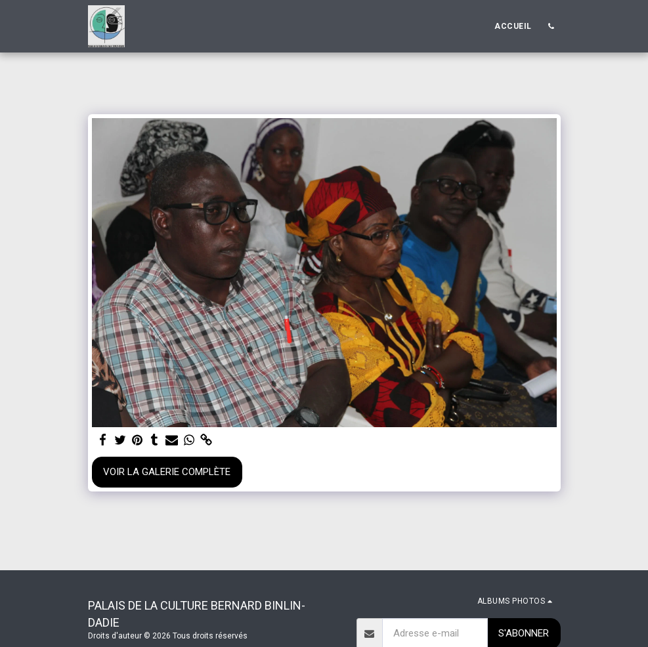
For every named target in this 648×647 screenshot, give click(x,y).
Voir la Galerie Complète (166, 472)
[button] (551, 26)
